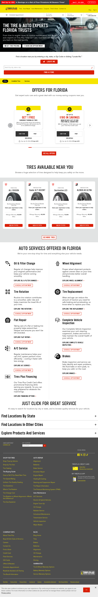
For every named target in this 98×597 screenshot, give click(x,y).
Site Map (5, 582)
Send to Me (22, 134)
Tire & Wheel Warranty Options (43, 567)
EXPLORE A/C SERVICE (22, 365)
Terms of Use (13, 582)
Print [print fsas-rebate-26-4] (76, 134)
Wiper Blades (37, 525)
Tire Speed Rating (9, 479)
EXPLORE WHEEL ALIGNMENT (72, 280)
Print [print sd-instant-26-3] (35, 134)
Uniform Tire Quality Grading (13, 482)
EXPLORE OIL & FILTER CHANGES (25, 280)
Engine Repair (38, 475)
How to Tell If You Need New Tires (14, 475)
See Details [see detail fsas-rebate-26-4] (69, 138)
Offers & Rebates (9, 564)
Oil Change (37, 507)
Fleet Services (8, 556)
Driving (35, 560)
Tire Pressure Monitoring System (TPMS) (46, 489)
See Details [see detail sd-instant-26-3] (28, 138)
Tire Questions (8, 486)
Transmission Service (40, 518)
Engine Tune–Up (39, 503)
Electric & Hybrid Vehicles (42, 500)
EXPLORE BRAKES (68, 373)
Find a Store (92, 68)
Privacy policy (6, 593)
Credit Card (7, 553)
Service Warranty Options (42, 574)
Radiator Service (38, 510)
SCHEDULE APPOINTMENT (23, 285)
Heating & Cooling (39, 479)
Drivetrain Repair (39, 472)
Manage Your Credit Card (86, 469)
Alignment (37, 461)
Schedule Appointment (11, 567)
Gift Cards (6, 560)
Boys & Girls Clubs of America (13, 539)
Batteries (36, 465)
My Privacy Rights (63, 582)
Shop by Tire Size (9, 465)
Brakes (35, 542)
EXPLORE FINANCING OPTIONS (24, 396)
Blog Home (37, 535)
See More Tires (49, 237)
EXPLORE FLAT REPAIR (22, 337)
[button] (20, 9)
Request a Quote (74, 582)
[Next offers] (89, 125)
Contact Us (6, 546)
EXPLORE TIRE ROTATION (22, 309)
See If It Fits (13, 225)
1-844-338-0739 (92, 15)
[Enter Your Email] (32, 445)
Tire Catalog (7, 468)
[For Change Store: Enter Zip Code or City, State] (49, 67)
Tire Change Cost (9, 493)
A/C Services (37, 496)
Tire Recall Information (10, 574)
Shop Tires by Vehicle (10, 461)
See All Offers (49, 153)
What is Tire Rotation (10, 489)
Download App (81, 480)
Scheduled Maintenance (41, 514)
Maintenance (37, 556)
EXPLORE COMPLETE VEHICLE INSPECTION (72, 343)
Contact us (6, 444)
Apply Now (82, 467)
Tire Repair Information (41, 486)
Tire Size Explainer (9, 502)
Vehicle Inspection (39, 521)
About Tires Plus (8, 535)
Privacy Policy (23, 582)
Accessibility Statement (50, 582)
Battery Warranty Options (41, 570)
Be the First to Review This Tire (13, 204)
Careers (5, 542)
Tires (35, 539)
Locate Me (49, 61)
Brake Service (38, 468)
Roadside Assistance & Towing (13, 571)
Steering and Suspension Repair (44, 482)
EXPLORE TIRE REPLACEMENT (72, 309)
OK (86, 590)
